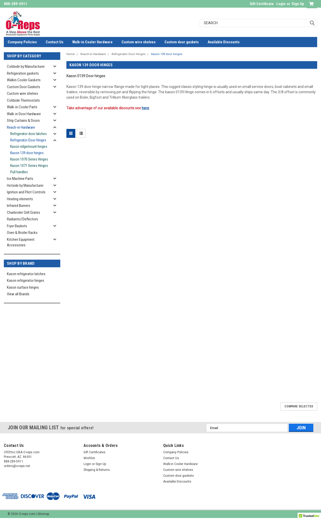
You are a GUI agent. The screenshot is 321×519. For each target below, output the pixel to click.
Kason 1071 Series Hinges (29, 166)
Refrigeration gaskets (23, 73)
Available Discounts (224, 42)
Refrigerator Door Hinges (28, 140)
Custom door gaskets (181, 42)
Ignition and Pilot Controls (26, 192)
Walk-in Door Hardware (24, 114)
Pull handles (19, 172)
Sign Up (298, 4)
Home (70, 54)
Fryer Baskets (17, 226)
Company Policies (22, 42)
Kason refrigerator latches (26, 274)
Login (281, 4)
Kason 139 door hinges (27, 153)
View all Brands (18, 294)
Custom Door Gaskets (23, 87)
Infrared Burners (18, 205)
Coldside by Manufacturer (26, 66)
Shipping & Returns (97, 470)
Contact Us (54, 42)
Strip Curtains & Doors (23, 120)
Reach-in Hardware (21, 127)
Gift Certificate (262, 4)
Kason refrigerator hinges (25, 280)
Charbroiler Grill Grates (23, 212)
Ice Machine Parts (20, 178)
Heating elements (20, 199)
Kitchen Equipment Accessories (20, 242)
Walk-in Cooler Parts (22, 107)
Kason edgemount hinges (28, 146)
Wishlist (89, 458)
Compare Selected (298, 406)
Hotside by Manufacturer (25, 185)
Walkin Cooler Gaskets (24, 80)
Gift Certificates (94, 452)
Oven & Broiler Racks (22, 232)
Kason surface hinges (23, 287)
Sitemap (43, 514)
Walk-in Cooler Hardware (92, 42)
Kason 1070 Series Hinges (29, 159)
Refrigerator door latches (28, 134)
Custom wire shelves (139, 42)
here (145, 108)
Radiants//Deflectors (22, 219)
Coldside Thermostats (23, 100)
